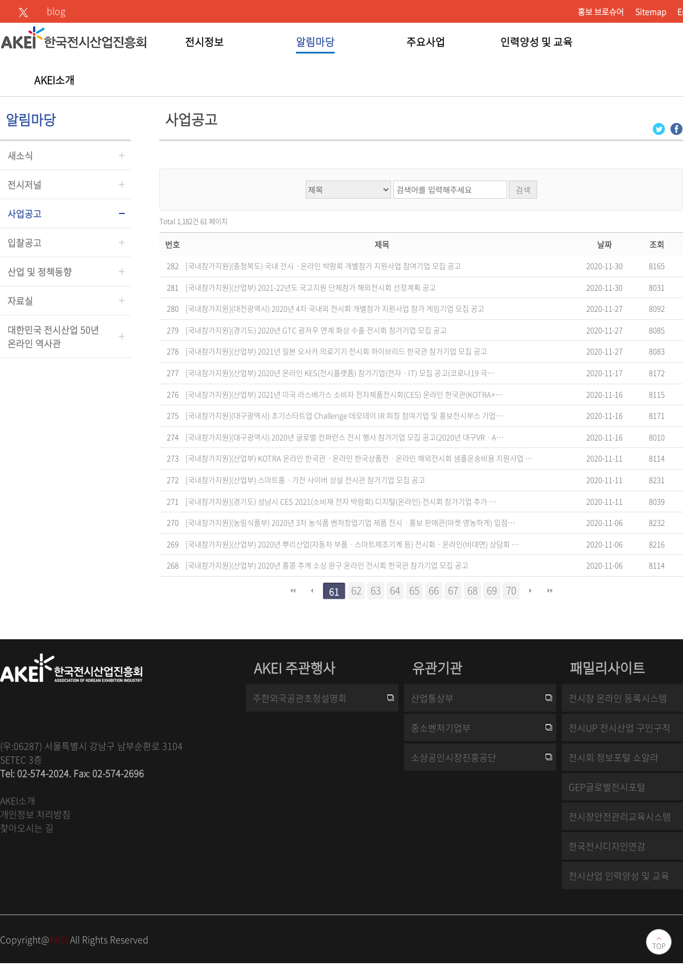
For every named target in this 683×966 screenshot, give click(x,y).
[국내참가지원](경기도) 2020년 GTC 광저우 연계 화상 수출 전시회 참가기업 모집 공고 (316, 329)
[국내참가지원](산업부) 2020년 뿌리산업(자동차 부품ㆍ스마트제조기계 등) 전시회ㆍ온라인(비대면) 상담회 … (352, 544)
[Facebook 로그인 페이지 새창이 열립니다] (676, 128)
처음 (292, 590)
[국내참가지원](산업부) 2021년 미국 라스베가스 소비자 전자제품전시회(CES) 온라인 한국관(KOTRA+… (344, 394)
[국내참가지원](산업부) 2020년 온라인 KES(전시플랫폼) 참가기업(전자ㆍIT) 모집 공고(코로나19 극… (340, 372)
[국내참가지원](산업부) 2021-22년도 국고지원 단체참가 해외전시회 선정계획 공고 (311, 287)
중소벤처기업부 (441, 727)
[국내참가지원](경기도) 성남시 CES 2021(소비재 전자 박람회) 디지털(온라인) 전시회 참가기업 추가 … (341, 501)
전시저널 (24, 184)
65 (414, 590)
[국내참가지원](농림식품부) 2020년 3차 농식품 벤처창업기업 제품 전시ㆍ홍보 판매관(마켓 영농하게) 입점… (350, 522)
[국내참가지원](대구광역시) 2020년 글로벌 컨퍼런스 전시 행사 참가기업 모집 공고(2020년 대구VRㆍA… (345, 436)
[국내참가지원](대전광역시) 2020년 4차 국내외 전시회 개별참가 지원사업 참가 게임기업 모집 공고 (335, 308)
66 (434, 590)
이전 (311, 590)
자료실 (20, 300)
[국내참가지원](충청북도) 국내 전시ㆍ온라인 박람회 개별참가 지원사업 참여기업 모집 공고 (323, 265)
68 (472, 590)
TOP (658, 946)
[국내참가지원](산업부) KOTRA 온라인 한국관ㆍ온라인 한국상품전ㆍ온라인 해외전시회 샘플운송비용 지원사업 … (359, 458)
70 (511, 590)
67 (453, 590)
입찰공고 (24, 242)
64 (395, 590)
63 (376, 590)
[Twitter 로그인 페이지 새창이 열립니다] (659, 128)
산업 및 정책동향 (39, 271)
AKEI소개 (17, 800)
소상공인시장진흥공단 (453, 757)
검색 (523, 189)
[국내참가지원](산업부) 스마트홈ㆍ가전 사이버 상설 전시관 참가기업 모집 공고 (305, 479)
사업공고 (24, 213)
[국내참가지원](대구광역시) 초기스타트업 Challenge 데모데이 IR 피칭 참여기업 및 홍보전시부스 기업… (344, 415)
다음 (530, 590)
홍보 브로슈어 (601, 11)
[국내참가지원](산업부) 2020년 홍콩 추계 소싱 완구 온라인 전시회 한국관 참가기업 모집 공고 (327, 565)
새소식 (20, 155)
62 (356, 590)
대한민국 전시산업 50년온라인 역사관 (53, 336)
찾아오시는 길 (27, 828)
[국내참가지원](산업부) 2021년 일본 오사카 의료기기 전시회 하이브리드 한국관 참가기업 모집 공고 (336, 351)
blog (56, 11)
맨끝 (549, 590)
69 (492, 590)
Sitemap (650, 11)
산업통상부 (432, 698)
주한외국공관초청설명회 (300, 698)
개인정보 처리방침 (35, 814)
